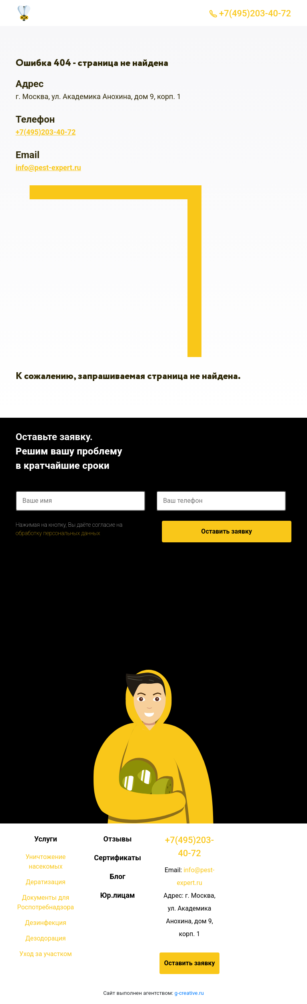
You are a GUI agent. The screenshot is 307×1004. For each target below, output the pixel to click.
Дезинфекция (45, 923)
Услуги (45, 839)
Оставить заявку (226, 531)
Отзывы (118, 839)
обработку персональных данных (58, 533)
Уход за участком (45, 954)
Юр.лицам (117, 895)
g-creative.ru (189, 993)
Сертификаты (117, 857)
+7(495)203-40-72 (250, 13)
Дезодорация (45, 938)
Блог (117, 876)
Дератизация (45, 882)
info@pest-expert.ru (48, 167)
